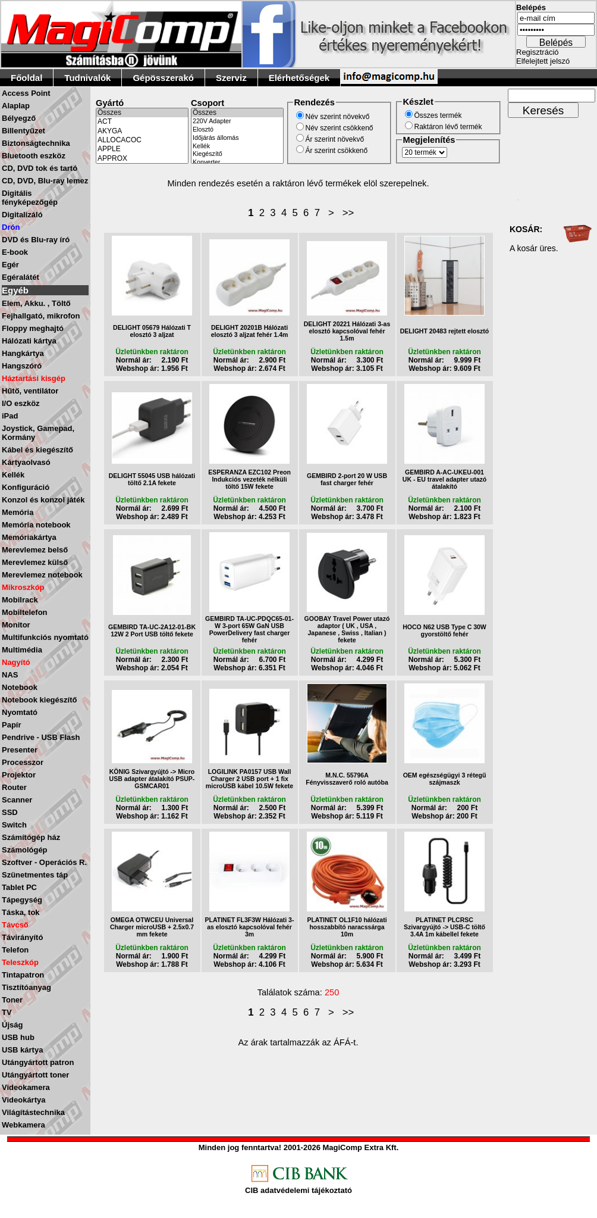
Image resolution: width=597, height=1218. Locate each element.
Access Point (26, 93)
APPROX (142, 158)
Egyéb (15, 290)
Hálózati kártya (29, 340)
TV (7, 1012)
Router (14, 787)
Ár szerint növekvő (335, 139)
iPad (10, 415)
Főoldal (26, 78)
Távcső (15, 924)
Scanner (17, 799)
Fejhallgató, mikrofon (41, 315)
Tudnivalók (87, 78)
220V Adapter (237, 121)
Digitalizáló (22, 214)
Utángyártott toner (35, 1074)
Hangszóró (22, 365)
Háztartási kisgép (33, 378)
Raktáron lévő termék (448, 127)
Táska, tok (21, 912)
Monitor (16, 624)
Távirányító (22, 937)
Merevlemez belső (35, 549)
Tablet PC (19, 887)
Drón (11, 227)
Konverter (237, 162)
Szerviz (231, 78)
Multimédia (22, 649)
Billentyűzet (23, 130)
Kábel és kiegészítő (37, 449)
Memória (17, 512)
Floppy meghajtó (33, 328)
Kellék (13, 474)
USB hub (18, 1037)
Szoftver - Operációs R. (44, 862)
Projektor (19, 774)
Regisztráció (537, 52)
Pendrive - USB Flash (41, 737)
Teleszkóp (20, 962)
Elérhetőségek (299, 78)
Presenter (19, 749)
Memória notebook (36, 524)
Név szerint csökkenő (339, 128)
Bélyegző (19, 118)
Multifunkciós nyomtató (45, 637)
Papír (11, 724)
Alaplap (16, 105)
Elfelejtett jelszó (543, 61)
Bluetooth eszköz (33, 155)
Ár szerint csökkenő (337, 150)
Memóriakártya (29, 537)
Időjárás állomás (237, 138)
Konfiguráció (25, 487)
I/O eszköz (21, 403)
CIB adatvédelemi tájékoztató (298, 1190)
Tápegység (22, 899)
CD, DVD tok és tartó (39, 168)
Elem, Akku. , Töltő (36, 303)
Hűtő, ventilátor (30, 390)
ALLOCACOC (142, 140)
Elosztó (237, 130)
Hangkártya (23, 353)
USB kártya (22, 1049)
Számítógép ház (31, 837)
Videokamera (26, 1087)
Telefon (15, 949)
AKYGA (142, 131)
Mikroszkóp (23, 587)
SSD (10, 812)
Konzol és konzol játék (43, 499)
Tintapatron (23, 974)
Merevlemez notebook (42, 574)
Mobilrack (20, 599)
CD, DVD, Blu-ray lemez (45, 180)
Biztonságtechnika (36, 143)
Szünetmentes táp (35, 874)
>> (348, 212)
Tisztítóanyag (26, 987)
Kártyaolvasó (26, 462)
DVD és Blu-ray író (36, 239)
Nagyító (16, 662)
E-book (15, 252)
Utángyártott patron (38, 1062)
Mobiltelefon (25, 612)
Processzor (22, 762)
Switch (14, 824)
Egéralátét (20, 277)
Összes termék (438, 115)
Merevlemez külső (35, 562)
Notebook (19, 687)
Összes (142, 112)
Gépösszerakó (163, 78)
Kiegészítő (237, 154)
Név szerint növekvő (338, 117)
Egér (10, 264)
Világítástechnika (33, 1112)
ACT (142, 121)
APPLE (142, 149)
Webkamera (23, 1124)
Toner (12, 999)
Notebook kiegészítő (39, 699)
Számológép (25, 849)
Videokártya (23, 1099)
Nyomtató (19, 712)
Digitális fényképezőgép (30, 198)
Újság (12, 1024)
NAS (10, 674)
